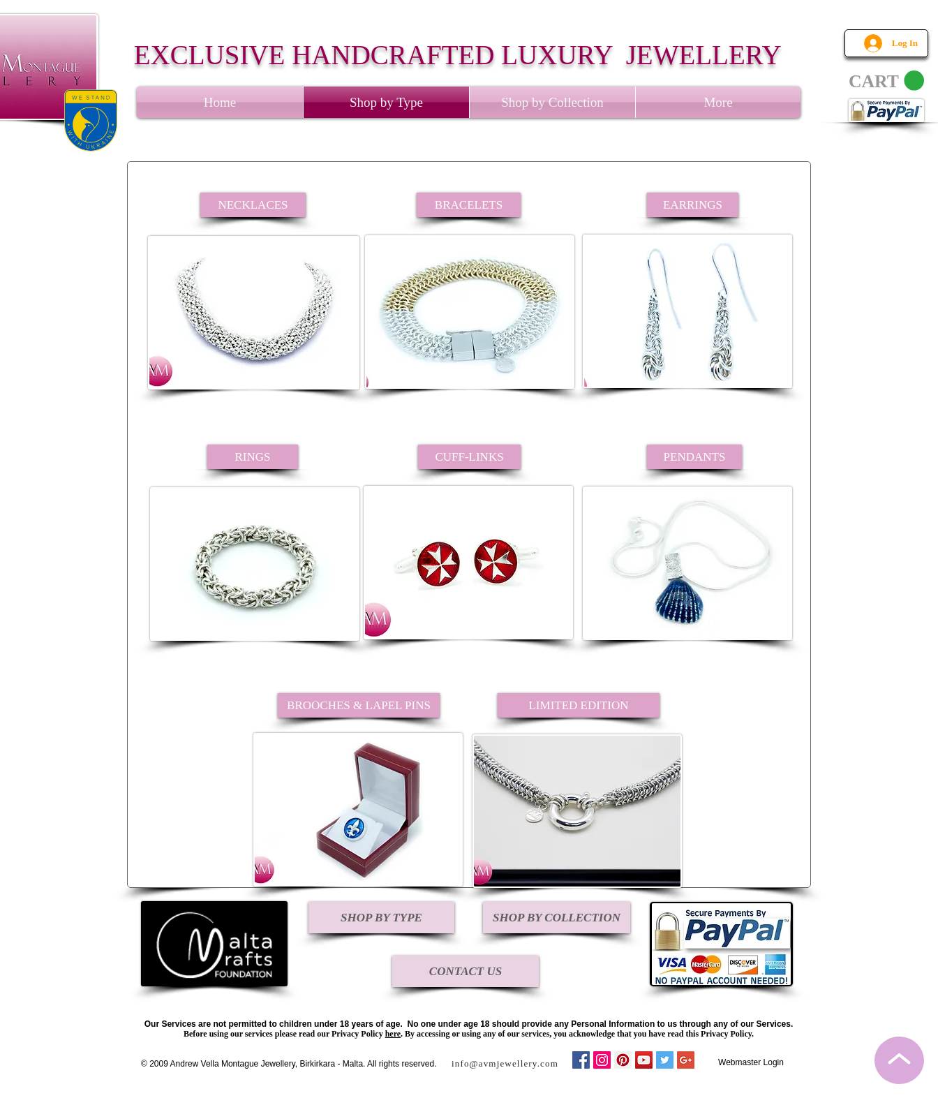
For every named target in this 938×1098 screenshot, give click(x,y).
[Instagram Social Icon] (602, 1060)
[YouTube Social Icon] (644, 1060)
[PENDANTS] (694, 457)
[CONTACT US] (465, 971)
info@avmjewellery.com (505, 1063)
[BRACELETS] (469, 205)
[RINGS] (252, 457)
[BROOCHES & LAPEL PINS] (359, 705)
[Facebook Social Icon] (581, 1060)
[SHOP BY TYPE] (381, 917)
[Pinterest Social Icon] (623, 1060)
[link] (886, 81)
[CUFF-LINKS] (469, 457)
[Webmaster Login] (751, 1063)
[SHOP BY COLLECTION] (556, 917)
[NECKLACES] (253, 205)
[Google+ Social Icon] (685, 1060)
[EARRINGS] (692, 205)
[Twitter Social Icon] (664, 1060)
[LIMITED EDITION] (579, 705)
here (393, 1034)
